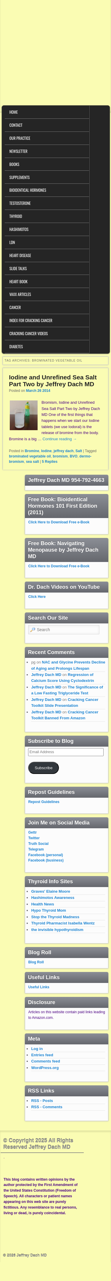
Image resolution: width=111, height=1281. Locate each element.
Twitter (33, 838)
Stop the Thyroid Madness (55, 917)
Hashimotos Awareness (52, 897)
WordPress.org (45, 1067)
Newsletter (18, 151)
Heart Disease (20, 255)
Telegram (36, 849)
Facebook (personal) (45, 855)
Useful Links (38, 987)
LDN (12, 242)
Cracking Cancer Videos (28, 333)
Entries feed (42, 1055)
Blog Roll (36, 962)
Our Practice (19, 138)
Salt (78, 451)
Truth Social (38, 844)
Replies (49, 462)
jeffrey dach (63, 451)
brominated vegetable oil (30, 456)
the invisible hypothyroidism (57, 929)
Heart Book (18, 281)
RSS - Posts (42, 1100)
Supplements (19, 177)
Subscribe (43, 768)
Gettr (32, 832)
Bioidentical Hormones (27, 190)
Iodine (46, 451)
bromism (60, 456)
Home (13, 112)
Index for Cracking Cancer (30, 320)
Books (14, 164)
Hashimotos (18, 229)
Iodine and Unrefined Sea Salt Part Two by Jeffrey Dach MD (52, 380)
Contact (15, 125)
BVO (74, 456)
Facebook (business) (45, 860)
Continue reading (60, 439)
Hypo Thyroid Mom (48, 910)
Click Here (37, 597)
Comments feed (45, 1061)
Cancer (15, 307)
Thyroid (15, 216)
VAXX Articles (20, 294)
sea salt (32, 462)
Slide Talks (18, 268)
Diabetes (16, 346)
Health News (42, 904)
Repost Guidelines (43, 802)
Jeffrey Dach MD (46, 674)
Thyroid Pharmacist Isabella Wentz (62, 923)
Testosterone (20, 203)
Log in (37, 1048)
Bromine (32, 451)
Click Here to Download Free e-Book (58, 522)
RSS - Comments (46, 1107)
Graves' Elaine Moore (50, 891)
